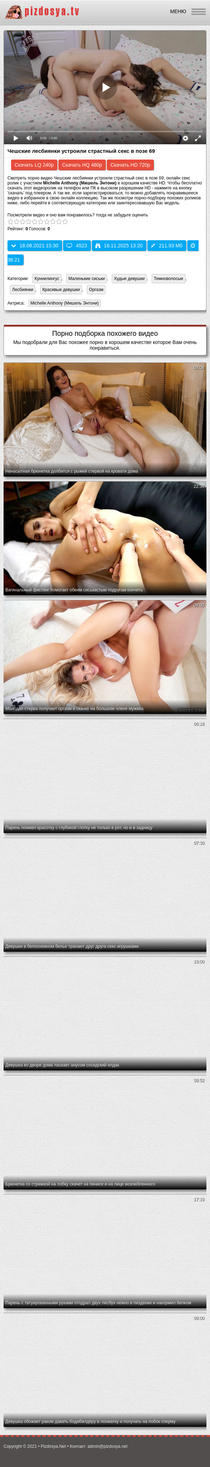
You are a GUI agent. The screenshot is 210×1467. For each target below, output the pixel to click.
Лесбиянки (22, 289)
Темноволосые (168, 278)
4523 (77, 245)
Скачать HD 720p (130, 165)
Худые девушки (129, 278)
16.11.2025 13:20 (119, 245)
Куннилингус (47, 278)
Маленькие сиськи (86, 278)
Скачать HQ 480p (82, 165)
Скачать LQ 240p (34, 165)
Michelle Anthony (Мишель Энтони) (63, 304)
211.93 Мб (166, 245)
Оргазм (96, 289)
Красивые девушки (61, 289)
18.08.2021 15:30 (34, 245)
